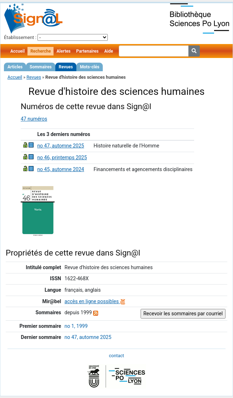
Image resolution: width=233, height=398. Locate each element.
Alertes (63, 51)
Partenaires (87, 51)
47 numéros (34, 119)
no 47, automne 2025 (60, 146)
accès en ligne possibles (95, 301)
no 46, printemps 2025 (62, 157)
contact (116, 355)
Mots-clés (89, 66)
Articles (14, 66)
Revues (66, 66)
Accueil (17, 51)
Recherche (40, 51)
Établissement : (20, 37)
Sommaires (40, 66)
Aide (108, 51)
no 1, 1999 (76, 326)
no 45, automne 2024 (60, 169)
